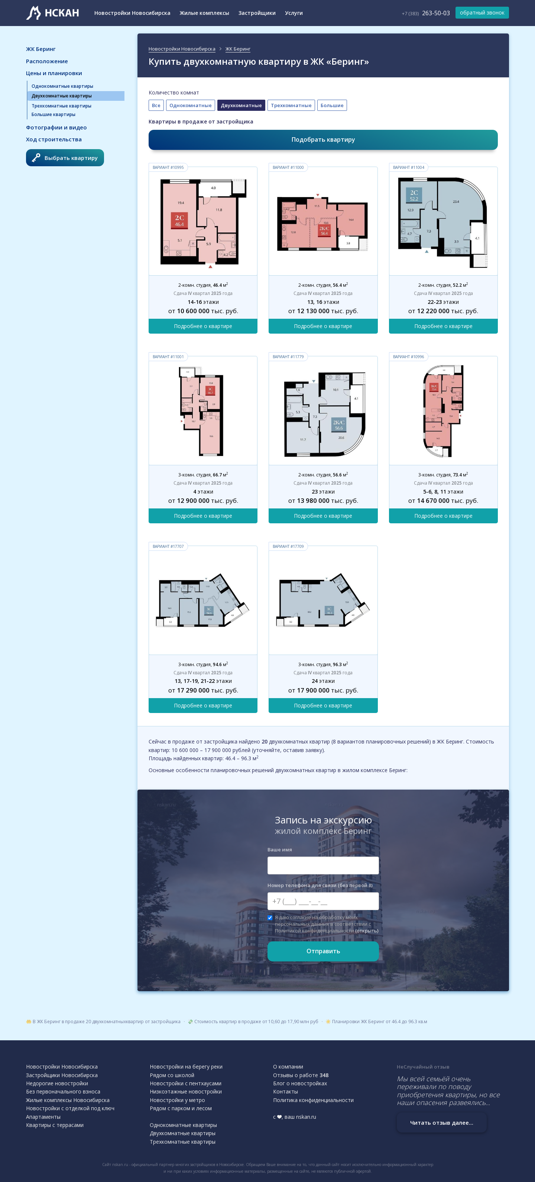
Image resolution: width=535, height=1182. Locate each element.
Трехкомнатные (291, 105)
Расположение (47, 61)
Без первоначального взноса (63, 1091)
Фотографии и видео (56, 127)
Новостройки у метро (177, 1100)
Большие (332, 105)
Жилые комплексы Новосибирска (68, 1100)
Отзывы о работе (300, 1075)
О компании (288, 1066)
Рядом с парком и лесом (181, 1108)
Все (156, 105)
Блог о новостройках (300, 1083)
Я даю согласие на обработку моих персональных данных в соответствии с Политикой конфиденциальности (323, 924)
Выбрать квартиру (64, 158)
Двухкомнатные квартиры (62, 96)
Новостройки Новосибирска (132, 12)
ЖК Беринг (41, 48)
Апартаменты (43, 1116)
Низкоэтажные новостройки (186, 1091)
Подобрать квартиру (323, 139)
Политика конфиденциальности (313, 1100)
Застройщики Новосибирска (62, 1075)
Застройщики (257, 12)
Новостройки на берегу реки (186, 1066)
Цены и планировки (54, 73)
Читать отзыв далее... (441, 1122)
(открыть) (366, 930)
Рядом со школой (172, 1075)
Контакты (285, 1091)
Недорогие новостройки (57, 1083)
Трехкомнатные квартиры (61, 106)
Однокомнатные (190, 105)
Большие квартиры (53, 114)
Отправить (323, 951)
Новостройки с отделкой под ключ (70, 1108)
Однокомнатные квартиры (62, 86)
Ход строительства (54, 139)
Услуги (294, 12)
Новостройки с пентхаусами (185, 1083)
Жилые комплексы (204, 12)
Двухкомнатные (241, 105)
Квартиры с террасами (55, 1124)
